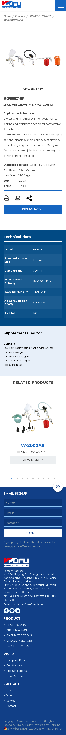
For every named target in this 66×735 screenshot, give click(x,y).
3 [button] (22, 479)
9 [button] (54, 479)
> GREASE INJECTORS (18, 640)
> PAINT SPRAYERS (16, 646)
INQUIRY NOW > (33, 209)
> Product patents (15, 670)
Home (7, 16)
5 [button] (33, 479)
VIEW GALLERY (33, 89)
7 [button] (43, 479)
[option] (33, 429)
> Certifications (13, 665)
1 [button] (12, 479)
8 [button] (49, 479)
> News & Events (14, 676)
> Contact (10, 706)
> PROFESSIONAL (15, 624)
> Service (9, 700)
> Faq (7, 690)
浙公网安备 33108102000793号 (24, 728)
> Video (8, 695)
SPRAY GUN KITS (40, 16)
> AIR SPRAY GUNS (16, 630)
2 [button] (17, 479)
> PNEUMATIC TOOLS (18, 635)
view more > (32, 460)
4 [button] (28, 479)
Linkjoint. (54, 725)
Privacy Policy (53, 728)
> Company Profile (15, 660)
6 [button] (38, 479)
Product (20, 16)
